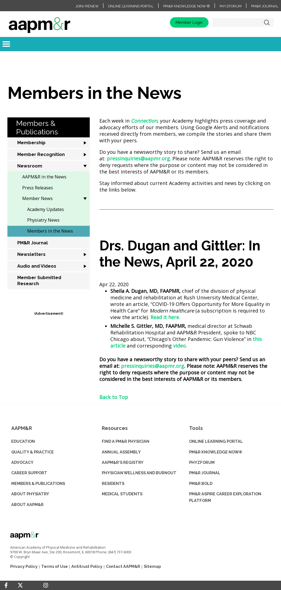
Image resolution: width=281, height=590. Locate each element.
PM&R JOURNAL (204, 472)
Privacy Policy (24, 566)
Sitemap (152, 566)
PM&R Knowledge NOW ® (186, 6)
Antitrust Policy (86, 566)
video (179, 345)
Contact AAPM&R (123, 566)
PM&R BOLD (200, 483)
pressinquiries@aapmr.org (138, 158)
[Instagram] (45, 585)
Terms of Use (54, 566)
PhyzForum (230, 6)
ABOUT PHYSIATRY (30, 493)
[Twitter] (20, 585)
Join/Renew (87, 6)
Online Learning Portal (130, 6)
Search (266, 22)
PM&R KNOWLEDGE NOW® (215, 452)
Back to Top (113, 397)
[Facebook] (6, 585)
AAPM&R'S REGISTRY (123, 462)
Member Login (189, 22)
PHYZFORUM (202, 462)
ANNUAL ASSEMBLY (121, 452)
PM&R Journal (264, 6)
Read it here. (165, 317)
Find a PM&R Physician (125, 441)
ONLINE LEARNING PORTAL (216, 441)
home (39, 22)
